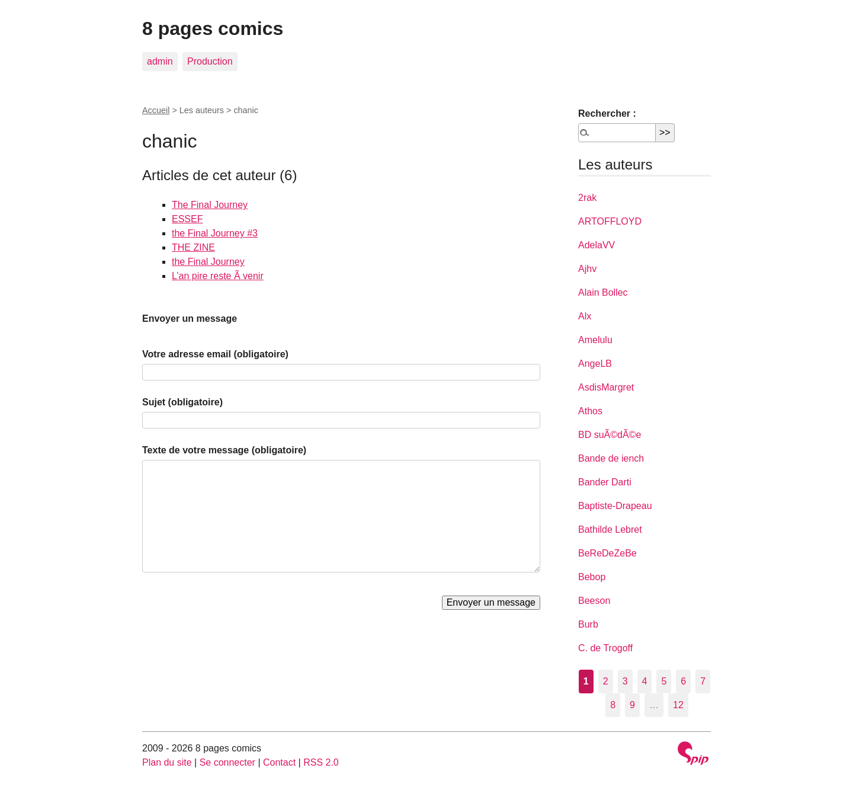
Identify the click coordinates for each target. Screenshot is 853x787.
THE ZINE (193, 247)
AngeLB (595, 364)
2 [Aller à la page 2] (605, 681)
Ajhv (587, 269)
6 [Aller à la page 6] (683, 681)
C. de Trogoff (605, 648)
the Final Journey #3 (215, 233)
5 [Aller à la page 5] (663, 681)
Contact (279, 762)
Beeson (594, 601)
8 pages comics (212, 28)
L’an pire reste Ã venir (218, 276)
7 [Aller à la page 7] (703, 681)
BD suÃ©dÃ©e (609, 435)
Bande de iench (611, 458)
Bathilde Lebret (610, 529)
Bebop (591, 577)
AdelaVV (596, 245)
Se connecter (227, 762)
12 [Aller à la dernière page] (678, 705)
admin (160, 61)
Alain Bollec (603, 292)
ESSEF (187, 219)
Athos (590, 411)
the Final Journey (208, 262)
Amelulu (595, 340)
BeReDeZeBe (607, 553)
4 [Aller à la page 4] (644, 681)
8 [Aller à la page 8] (612, 705)
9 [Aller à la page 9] (632, 705)
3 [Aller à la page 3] (625, 681)
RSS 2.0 (321, 762)
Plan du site (167, 762)
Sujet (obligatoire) (182, 402)
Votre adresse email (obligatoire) (215, 354)
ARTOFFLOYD (610, 221)
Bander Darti (604, 482)
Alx (584, 316)
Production (210, 61)
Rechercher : (607, 113)
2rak (587, 198)
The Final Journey (210, 205)
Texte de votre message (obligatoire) (224, 450)
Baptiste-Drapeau (615, 506)
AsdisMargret (606, 387)
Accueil (155, 110)
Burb (588, 624)
